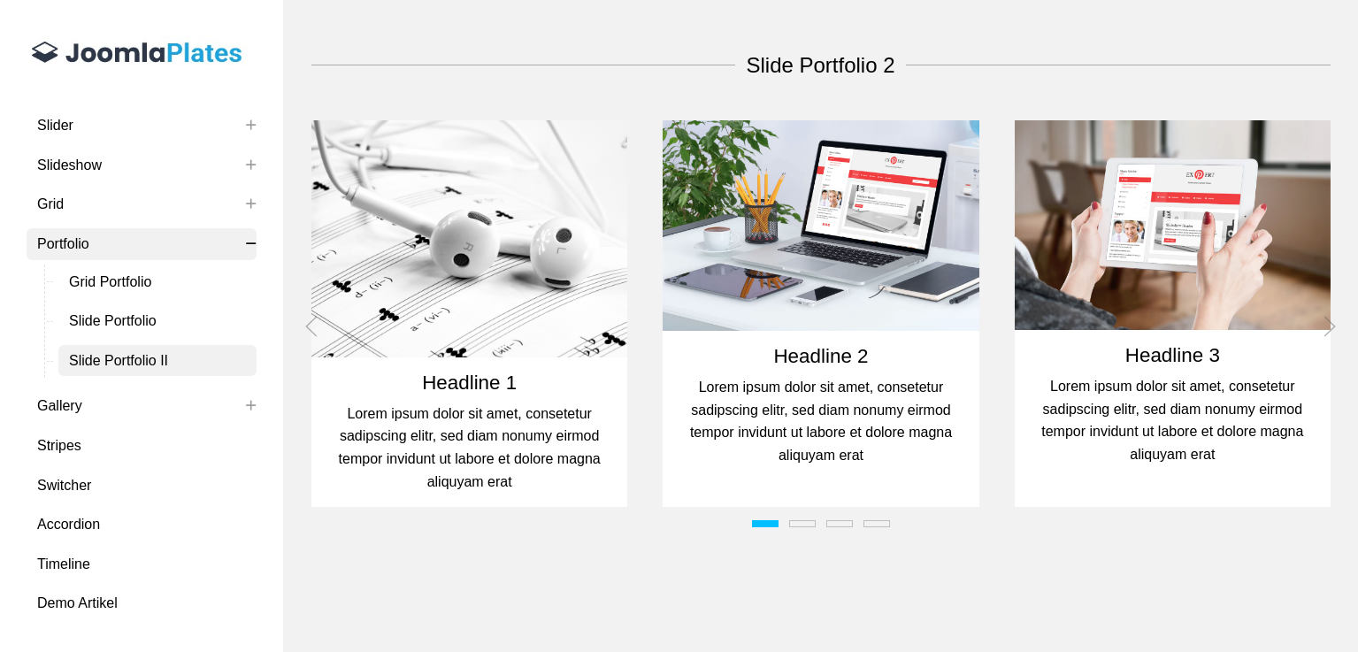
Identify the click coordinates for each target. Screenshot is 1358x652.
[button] (469, 238)
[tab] (765, 523)
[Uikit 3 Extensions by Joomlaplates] (142, 54)
